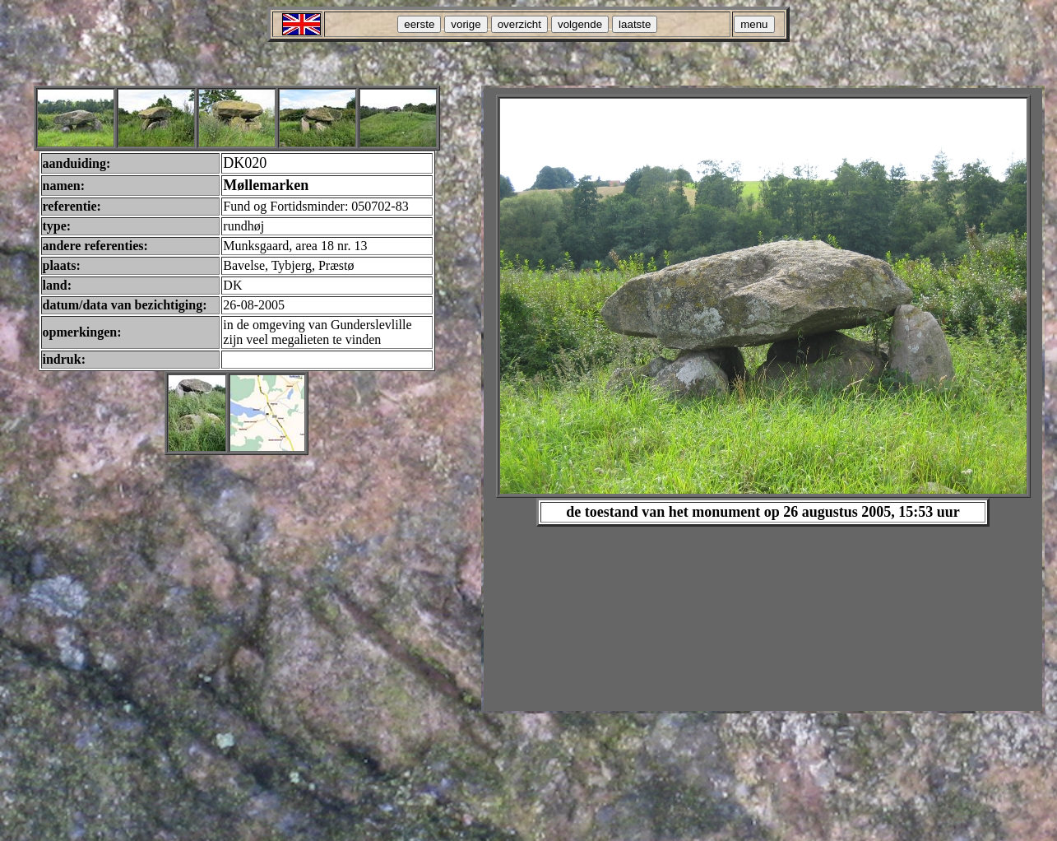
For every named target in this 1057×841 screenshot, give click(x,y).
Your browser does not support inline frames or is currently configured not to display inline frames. (763, 399)
